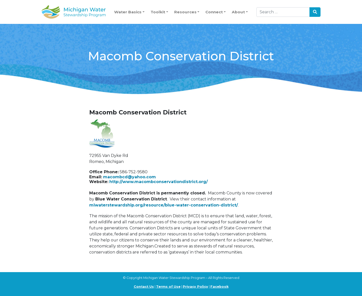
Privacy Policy (195, 286)
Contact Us (144, 286)
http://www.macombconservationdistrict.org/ (158, 181)
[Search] (283, 12)
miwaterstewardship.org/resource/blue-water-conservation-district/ (163, 205)
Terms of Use (168, 286)
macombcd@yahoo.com (129, 177)
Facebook (219, 286)
